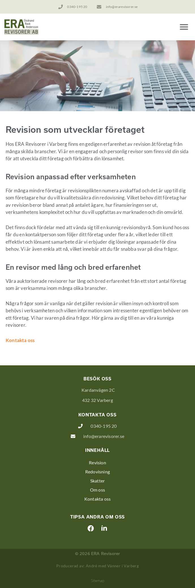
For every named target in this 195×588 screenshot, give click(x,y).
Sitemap (97, 580)
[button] (184, 27)
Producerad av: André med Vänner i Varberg (97, 565)
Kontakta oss (20, 340)
